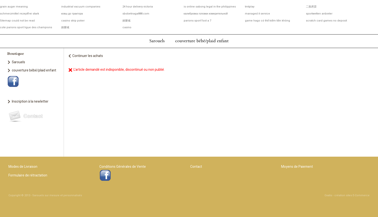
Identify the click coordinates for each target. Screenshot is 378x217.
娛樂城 (126, 21)
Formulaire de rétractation (27, 175)
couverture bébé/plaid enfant (202, 41)
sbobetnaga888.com (135, 14)
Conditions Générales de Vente (122, 166)
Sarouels (157, 41)
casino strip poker (73, 21)
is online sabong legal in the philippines (210, 7)
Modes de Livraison (22, 166)
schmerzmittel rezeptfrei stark (19, 14)
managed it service (257, 14)
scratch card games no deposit (326, 21)
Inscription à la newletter (30, 101)
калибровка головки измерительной (206, 14)
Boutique (15, 53)
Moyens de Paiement (297, 166)
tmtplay (249, 7)
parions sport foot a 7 (197, 21)
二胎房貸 (311, 7)
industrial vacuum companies (80, 7)
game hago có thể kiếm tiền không (267, 21)
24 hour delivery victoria (137, 7)
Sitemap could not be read (17, 21)
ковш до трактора (72, 14)
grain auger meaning (14, 7)
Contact (196, 166)
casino (126, 27)
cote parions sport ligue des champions (26, 27)
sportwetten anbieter (319, 14)
